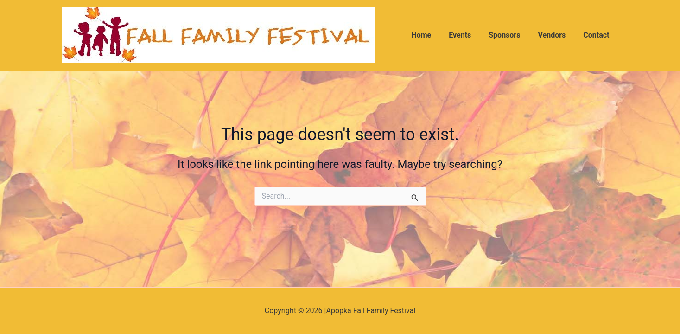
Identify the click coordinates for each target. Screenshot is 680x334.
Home (434, 35)
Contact (597, 35)
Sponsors (511, 35)
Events (469, 35)
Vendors (556, 35)
